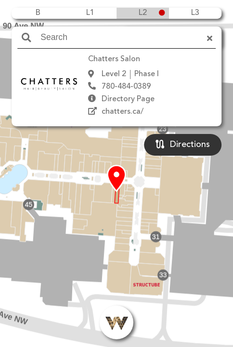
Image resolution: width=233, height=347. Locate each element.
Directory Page (128, 99)
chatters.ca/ (122, 112)
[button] (116, 179)
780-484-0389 (126, 87)
